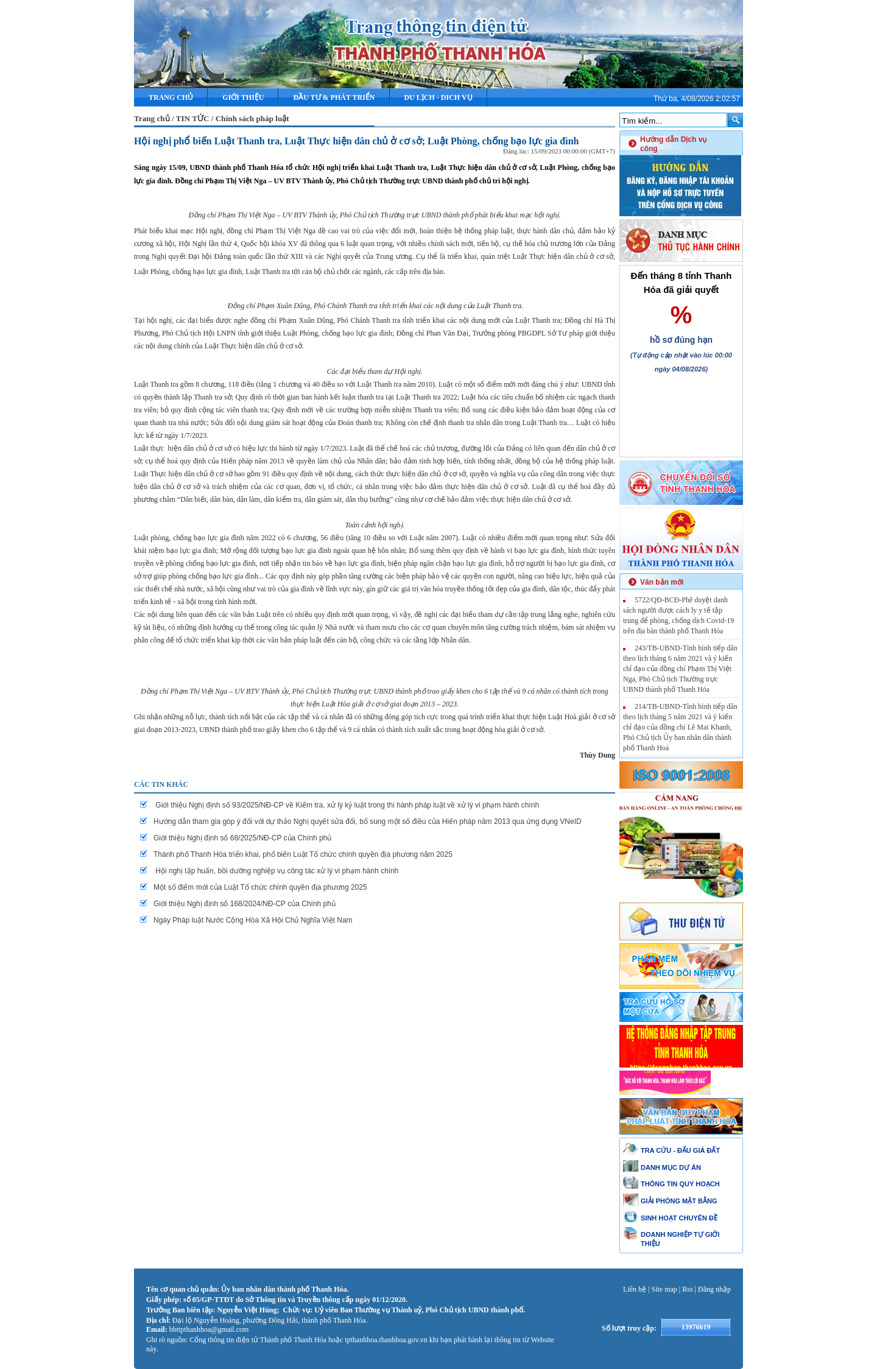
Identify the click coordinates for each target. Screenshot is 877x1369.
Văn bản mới (661, 582)
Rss (687, 1289)
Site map (664, 1289)
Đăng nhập (714, 1289)
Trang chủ (171, 97)
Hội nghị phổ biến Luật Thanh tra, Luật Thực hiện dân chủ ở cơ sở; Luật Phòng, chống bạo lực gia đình (356, 141)
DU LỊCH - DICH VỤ (438, 97)
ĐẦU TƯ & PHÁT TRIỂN (334, 97)
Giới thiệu (243, 97)
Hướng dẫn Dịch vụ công (673, 144)
